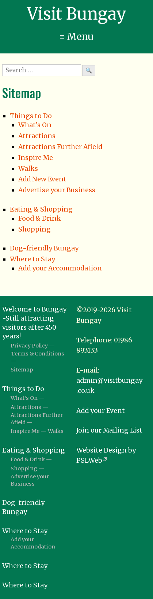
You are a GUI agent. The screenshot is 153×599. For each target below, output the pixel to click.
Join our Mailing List (109, 430)
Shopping (34, 229)
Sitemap (22, 369)
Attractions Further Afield (60, 147)
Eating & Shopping (41, 209)
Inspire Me (35, 158)
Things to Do (31, 116)
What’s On (34, 125)
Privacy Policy (29, 345)
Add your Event (100, 411)
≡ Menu (76, 37)
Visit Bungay (76, 14)
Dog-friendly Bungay (44, 248)
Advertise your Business (56, 190)
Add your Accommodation (60, 268)
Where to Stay (32, 259)
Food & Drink (39, 218)
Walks (28, 169)
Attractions (37, 136)
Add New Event (42, 179)
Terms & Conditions (37, 353)
